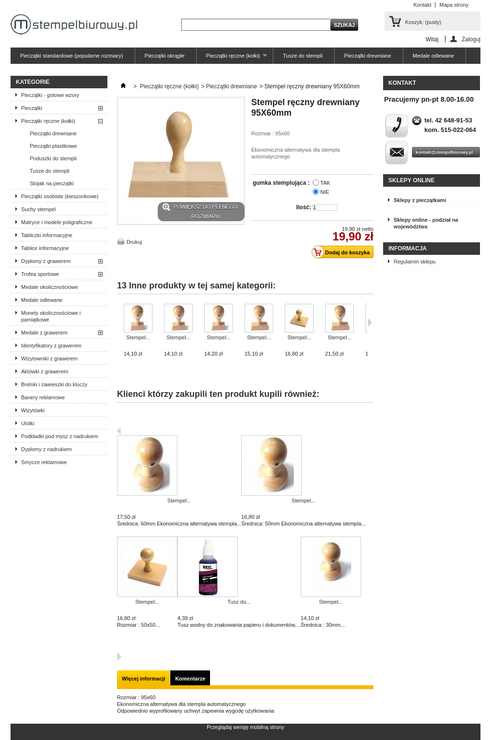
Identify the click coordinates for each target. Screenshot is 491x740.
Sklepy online (411, 180)
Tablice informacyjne (45, 248)
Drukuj (134, 242)
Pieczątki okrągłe (165, 56)
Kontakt (422, 5)
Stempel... (138, 337)
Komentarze (190, 678)
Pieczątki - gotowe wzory (50, 95)
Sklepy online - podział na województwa (426, 223)
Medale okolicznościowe (49, 287)
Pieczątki (31, 108)
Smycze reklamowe (44, 462)
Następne (370, 322)
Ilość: (303, 207)
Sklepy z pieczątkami (420, 200)
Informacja (407, 248)
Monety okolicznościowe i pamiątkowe (51, 316)
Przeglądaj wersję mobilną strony (245, 727)
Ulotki (28, 423)
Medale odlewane (433, 56)
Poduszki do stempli (53, 158)
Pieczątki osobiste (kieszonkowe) (59, 196)
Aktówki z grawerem (44, 371)
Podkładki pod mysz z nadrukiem (59, 436)
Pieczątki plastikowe (53, 146)
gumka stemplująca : (282, 182)
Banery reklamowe (43, 397)
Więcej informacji (143, 678)
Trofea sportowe (40, 274)
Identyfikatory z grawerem (51, 345)
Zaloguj (471, 39)
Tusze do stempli (303, 56)
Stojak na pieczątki (52, 183)
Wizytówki (33, 410)
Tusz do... (239, 602)
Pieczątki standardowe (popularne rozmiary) (71, 56)
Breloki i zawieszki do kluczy (54, 384)
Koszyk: (423, 22)
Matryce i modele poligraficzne (57, 222)
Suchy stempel (38, 209)
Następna (119, 656)
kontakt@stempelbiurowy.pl (444, 152)
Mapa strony (453, 5)
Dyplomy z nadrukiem (46, 449)
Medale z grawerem (44, 332)
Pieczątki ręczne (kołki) (232, 58)
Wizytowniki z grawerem (49, 358)
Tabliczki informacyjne (46, 235)
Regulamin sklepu (414, 261)
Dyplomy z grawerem (45, 261)
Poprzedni (119, 431)
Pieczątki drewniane (367, 56)
